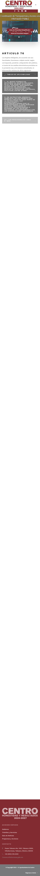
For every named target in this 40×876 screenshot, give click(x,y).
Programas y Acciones (10, 839)
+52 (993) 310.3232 (11, 854)
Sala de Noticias (8, 835)
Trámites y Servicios (9, 832)
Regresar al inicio (31, 873)
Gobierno (5, 829)
